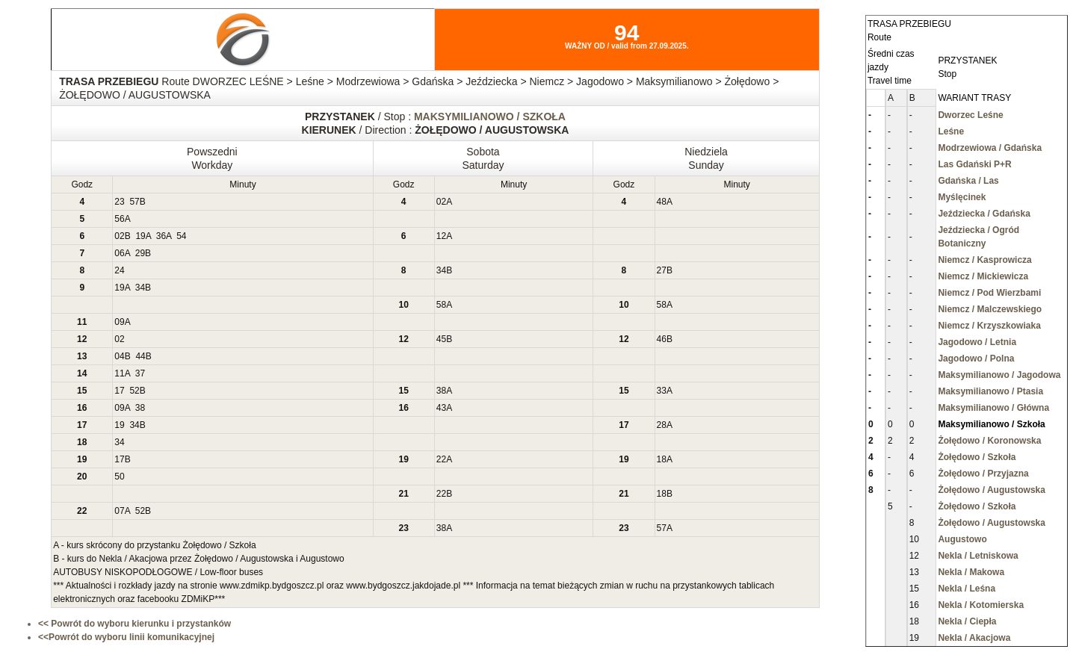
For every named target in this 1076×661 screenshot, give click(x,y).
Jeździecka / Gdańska (984, 213)
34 (441, 270)
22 (441, 459)
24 (119, 270)
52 (134, 390)
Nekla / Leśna (966, 588)
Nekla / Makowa (971, 572)
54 (181, 236)
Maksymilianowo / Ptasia (990, 391)
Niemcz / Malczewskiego (990, 309)
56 (119, 219)
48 (662, 201)
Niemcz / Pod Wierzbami (989, 293)
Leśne (951, 131)
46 (662, 339)
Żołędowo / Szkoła (976, 457)
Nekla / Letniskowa (978, 555)
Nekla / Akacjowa (974, 638)
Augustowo (962, 539)
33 (662, 390)
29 (140, 253)
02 (441, 201)
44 (140, 356)
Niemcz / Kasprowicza (984, 260)
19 (140, 236)
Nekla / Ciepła (967, 621)
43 (441, 408)
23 (119, 201)
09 (119, 322)
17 (119, 390)
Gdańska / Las (968, 181)
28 (662, 425)
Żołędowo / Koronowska (989, 440)
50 (119, 476)
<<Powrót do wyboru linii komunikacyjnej (126, 637)
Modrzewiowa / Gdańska (990, 148)
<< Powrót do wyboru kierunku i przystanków (134, 623)
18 (662, 459)
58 (441, 305)
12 (441, 236)
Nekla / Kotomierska (981, 605)
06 (119, 253)
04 (119, 356)
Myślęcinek (962, 197)
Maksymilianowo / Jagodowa (999, 375)
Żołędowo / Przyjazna (983, 473)
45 (441, 339)
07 (119, 511)
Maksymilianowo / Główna (993, 408)
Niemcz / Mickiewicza (983, 276)
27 (662, 270)
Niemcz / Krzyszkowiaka (989, 325)
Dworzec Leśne (970, 115)
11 (119, 373)
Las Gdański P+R (974, 164)
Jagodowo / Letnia (977, 342)
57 (134, 201)
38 (441, 390)
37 (140, 373)
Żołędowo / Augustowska (991, 490)
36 (161, 236)
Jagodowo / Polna (976, 358)
